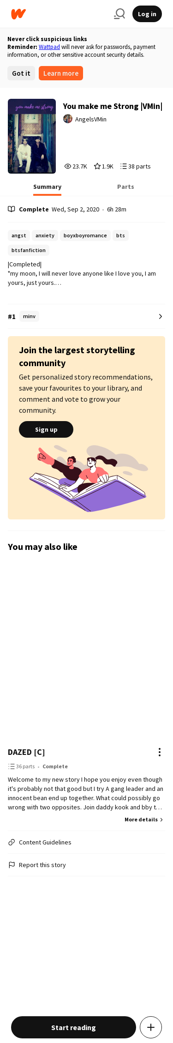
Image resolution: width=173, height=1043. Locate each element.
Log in (147, 14)
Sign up (46, 429)
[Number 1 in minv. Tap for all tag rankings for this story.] (86, 316)
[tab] (47, 189)
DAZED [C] (26, 752)
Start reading (73, 1027)
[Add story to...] (151, 1027)
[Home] (59, 14)
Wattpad (49, 47)
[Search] (119, 13)
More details (145, 819)
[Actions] (159, 752)
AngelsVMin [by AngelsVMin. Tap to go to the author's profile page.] (91, 119)
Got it (21, 73)
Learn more (60, 73)
